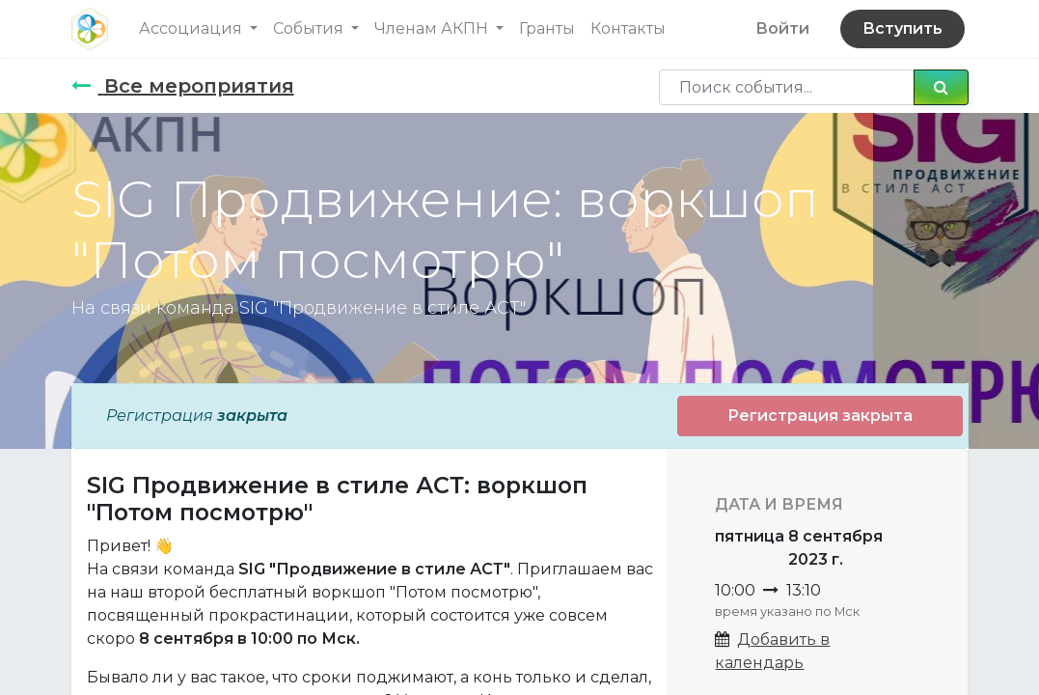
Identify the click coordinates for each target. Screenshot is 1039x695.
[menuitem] (547, 29)
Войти (782, 28)
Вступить (902, 28)
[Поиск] (941, 87)
